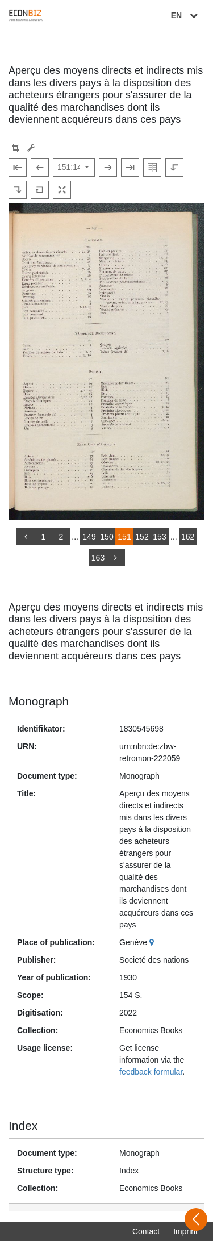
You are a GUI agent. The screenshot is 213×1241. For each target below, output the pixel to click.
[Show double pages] (152, 167)
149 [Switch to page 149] (88, 536)
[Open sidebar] (196, 1219)
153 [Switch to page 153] (159, 536)
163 (98, 557)
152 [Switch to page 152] (141, 536)
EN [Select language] (186, 15)
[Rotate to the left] (174, 167)
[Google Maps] (153, 942)
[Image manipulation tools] (31, 148)
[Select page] (73, 167)
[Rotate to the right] (17, 189)
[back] (25, 536)
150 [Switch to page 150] (106, 536)
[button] (15, 148)
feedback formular (150, 1071)
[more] (116, 557)
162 (187, 536)
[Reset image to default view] (39, 189)
